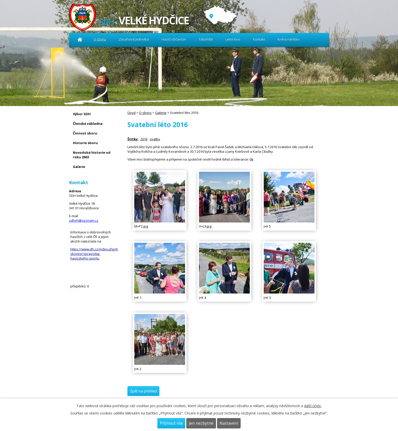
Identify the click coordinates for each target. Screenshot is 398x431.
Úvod (80, 39)
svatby (155, 139)
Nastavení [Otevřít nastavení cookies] (229, 423)
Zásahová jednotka (134, 39)
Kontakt (259, 39)
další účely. (313, 405)
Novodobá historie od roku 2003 (91, 154)
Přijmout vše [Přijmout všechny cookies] (171, 423)
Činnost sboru (85, 133)
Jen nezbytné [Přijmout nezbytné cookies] (201, 423)
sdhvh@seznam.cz (83, 220)
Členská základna (88, 123)
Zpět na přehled (143, 391)
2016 (143, 139)
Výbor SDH (82, 114)
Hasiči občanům (174, 39)
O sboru (100, 39)
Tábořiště (206, 39)
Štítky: (133, 139)
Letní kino (233, 39)
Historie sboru (85, 143)
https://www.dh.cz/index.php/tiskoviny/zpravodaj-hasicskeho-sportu (94, 254)
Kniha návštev (289, 39)
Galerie (161, 112)
